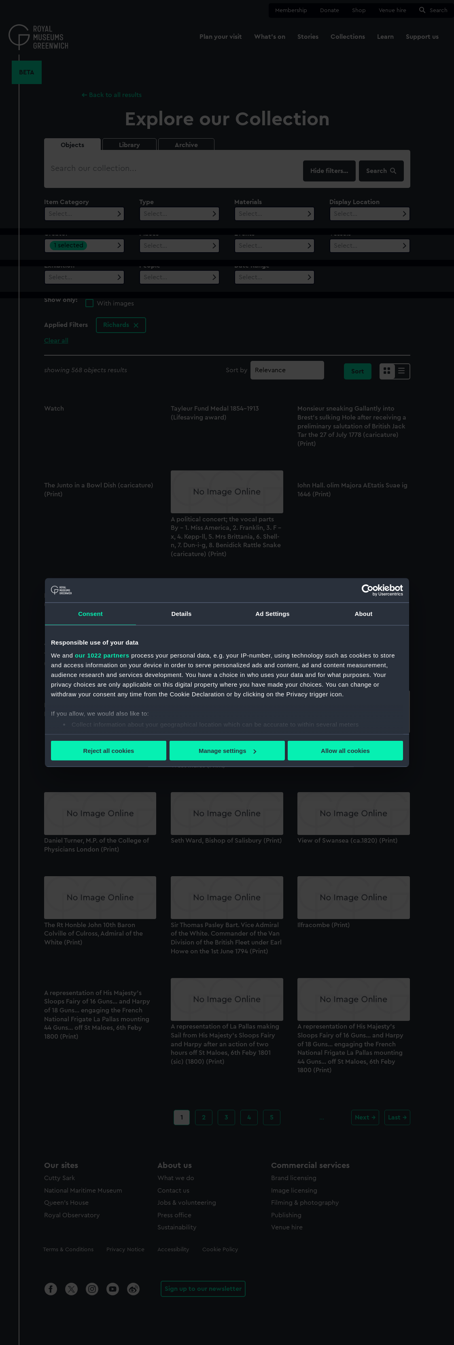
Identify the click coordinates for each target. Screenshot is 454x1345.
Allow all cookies (345, 750)
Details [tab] (182, 613)
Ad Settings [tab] (272, 613)
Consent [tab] (90, 613)
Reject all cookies (108, 750)
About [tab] (364, 613)
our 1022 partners (102, 654)
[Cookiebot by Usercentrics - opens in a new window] (367, 590)
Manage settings (227, 750)
